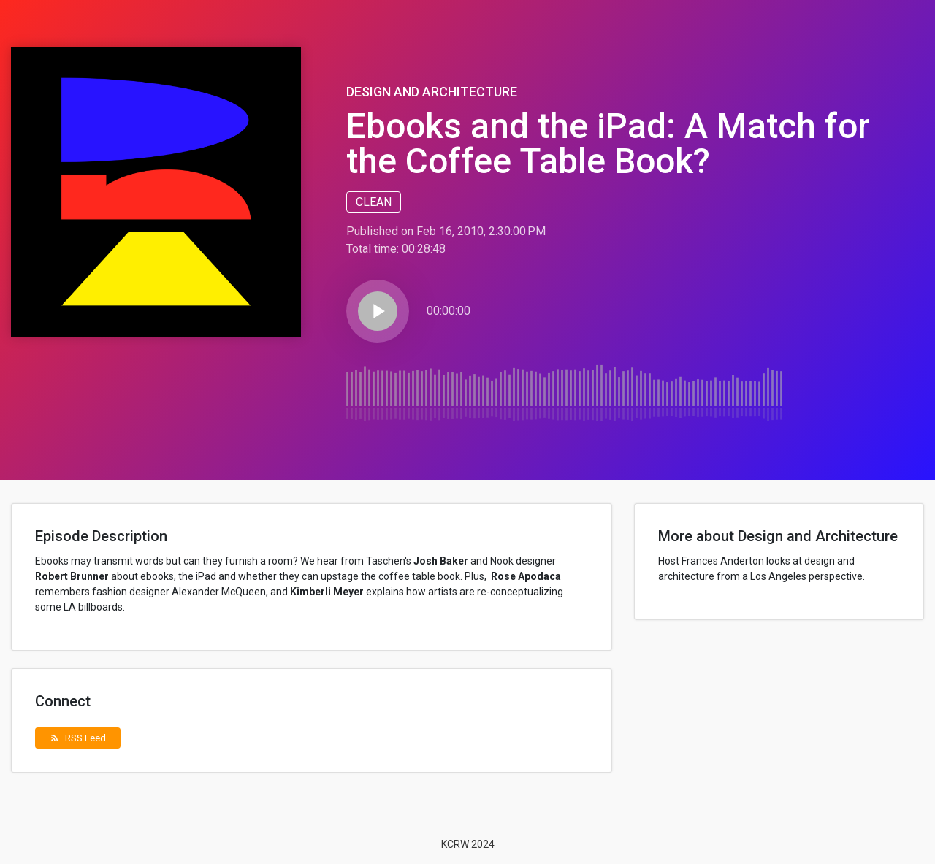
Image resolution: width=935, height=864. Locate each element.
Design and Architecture (431, 91)
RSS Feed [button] (78, 737)
